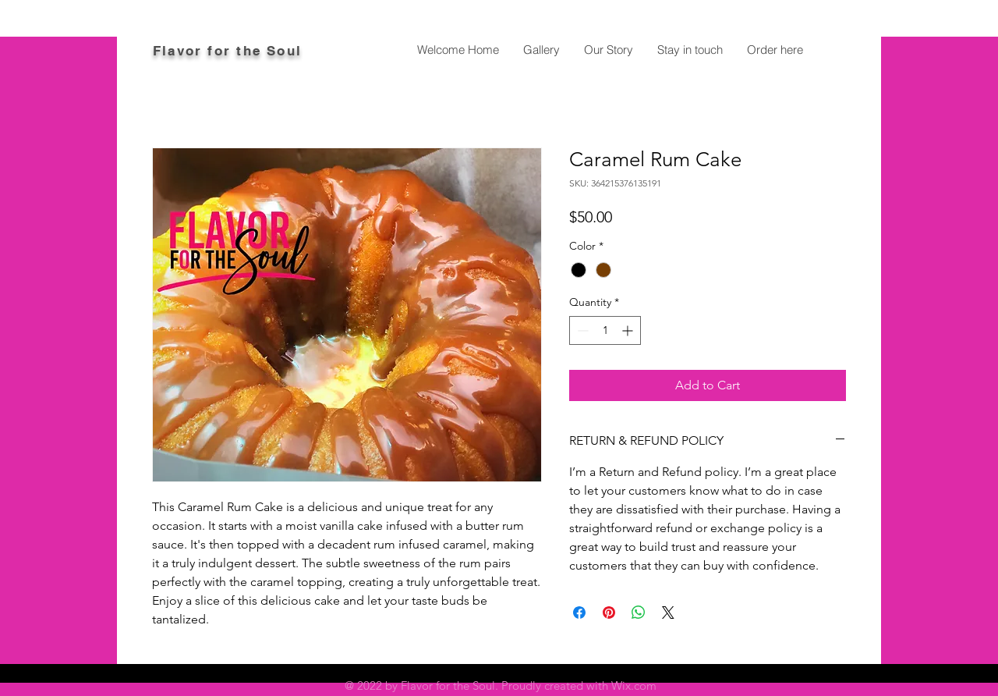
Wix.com (633, 685)
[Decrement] (581, 330)
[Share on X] (668, 612)
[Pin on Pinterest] (609, 612)
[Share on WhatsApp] (638, 612)
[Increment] (629, 330)
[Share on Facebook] (579, 612)
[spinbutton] (605, 330)
